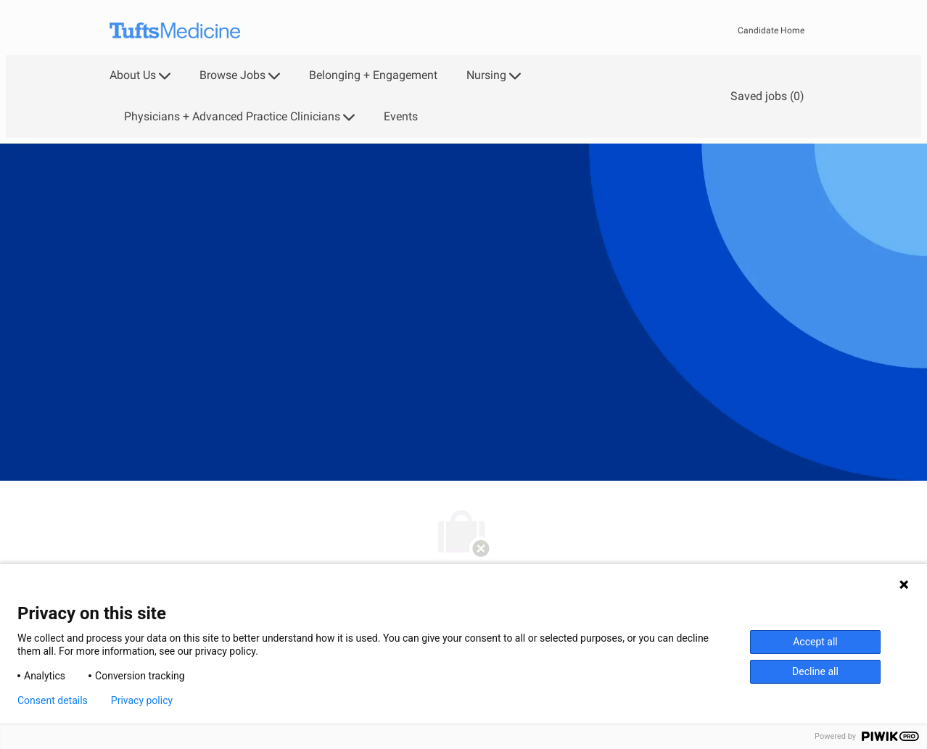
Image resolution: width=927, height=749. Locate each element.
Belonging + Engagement (373, 75)
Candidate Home (771, 30)
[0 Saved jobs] (764, 96)
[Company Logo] (175, 30)
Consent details (52, 700)
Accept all (815, 641)
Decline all (815, 671)
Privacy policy (142, 700)
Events (401, 117)
